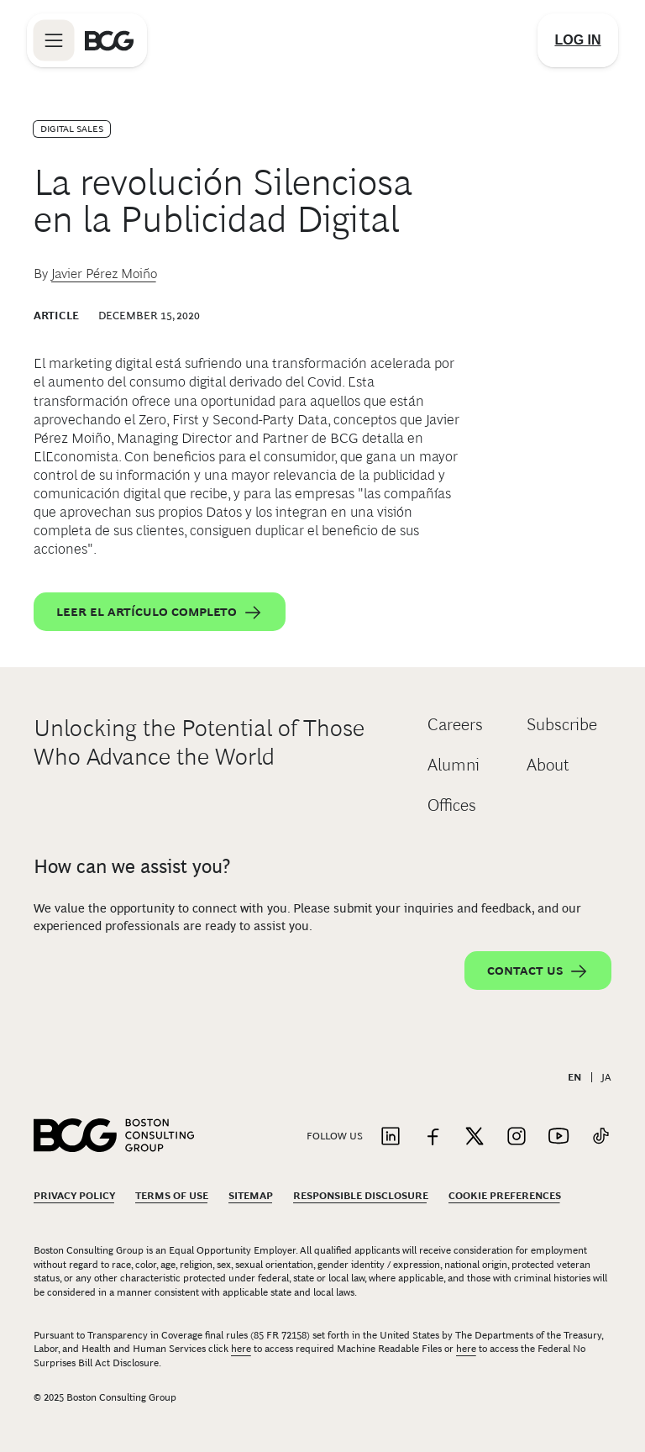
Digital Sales (71, 129)
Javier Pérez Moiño (104, 273)
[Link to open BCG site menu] (54, 40)
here (241, 1349)
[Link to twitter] (474, 1137)
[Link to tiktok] (600, 1137)
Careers (455, 724)
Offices (451, 805)
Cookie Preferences (504, 1196)
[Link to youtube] (558, 1137)
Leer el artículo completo (159, 612)
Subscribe (562, 724)
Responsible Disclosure (360, 1196)
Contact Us (538, 971)
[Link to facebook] (432, 1137)
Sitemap (250, 1196)
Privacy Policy (74, 1196)
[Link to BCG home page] (109, 40)
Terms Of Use (171, 1196)
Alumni (453, 764)
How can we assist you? (132, 866)
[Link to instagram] (516, 1137)
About (548, 764)
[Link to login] (578, 40)
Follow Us (335, 1136)
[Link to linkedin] (390, 1137)
